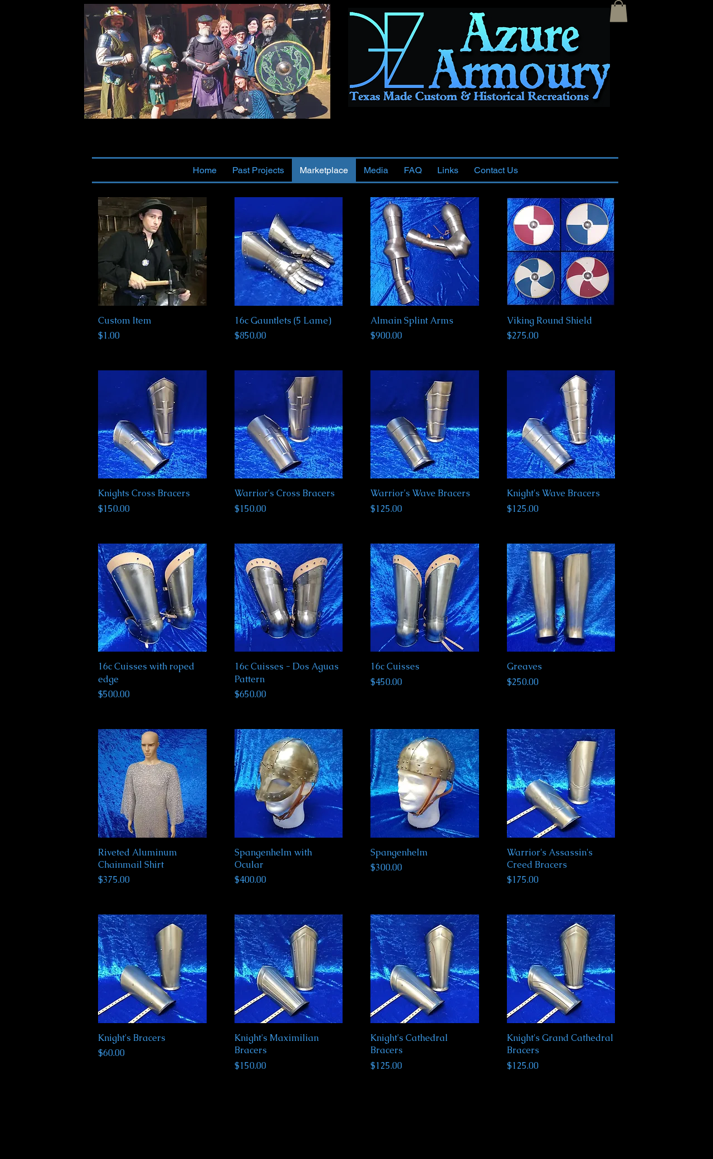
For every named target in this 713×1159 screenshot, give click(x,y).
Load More (356, 1111)
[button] (618, 11)
